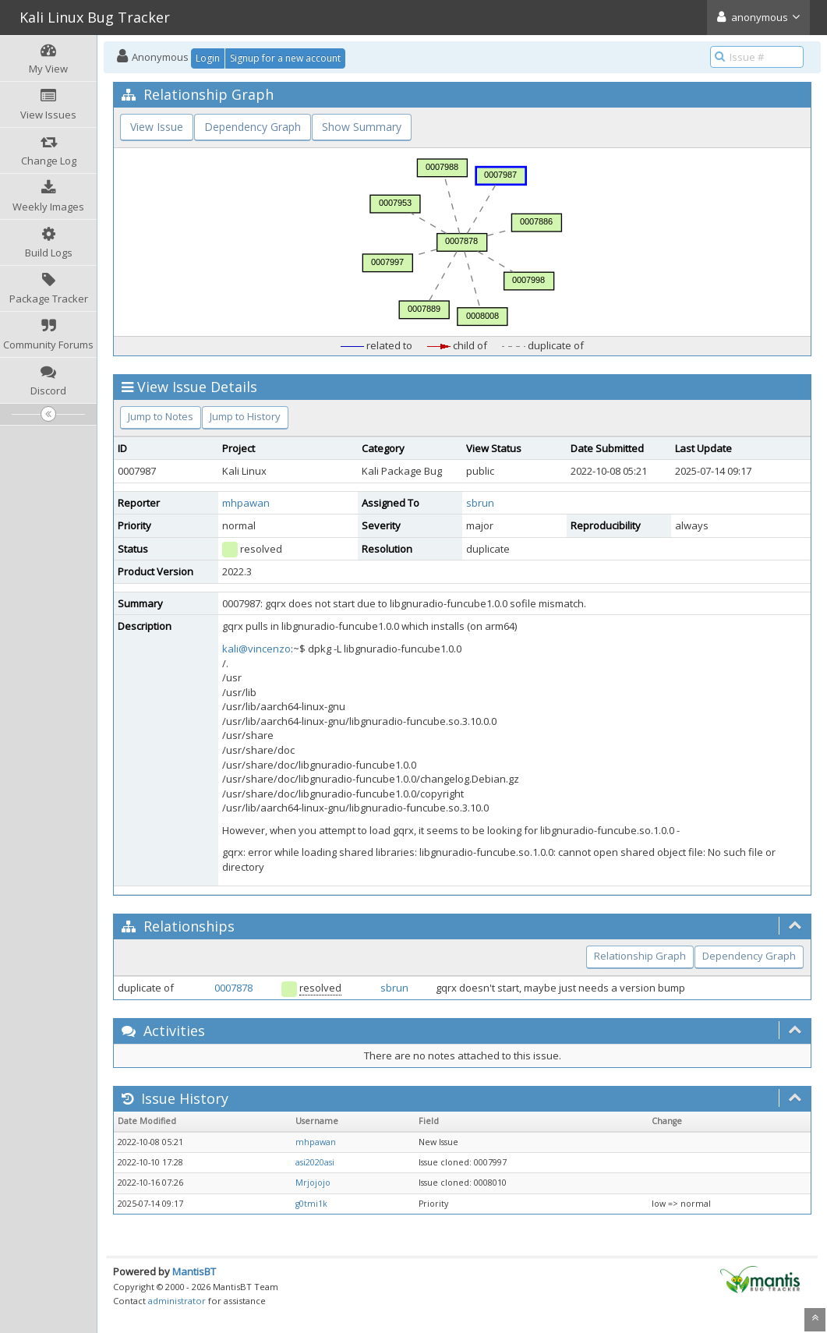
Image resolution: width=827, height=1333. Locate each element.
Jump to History (245, 416)
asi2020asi (314, 1162)
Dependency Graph (252, 126)
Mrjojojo (312, 1182)
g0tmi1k (311, 1203)
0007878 (233, 988)
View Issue (156, 126)
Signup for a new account (285, 58)
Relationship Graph (640, 956)
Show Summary (361, 126)
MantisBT (194, 1271)
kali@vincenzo (256, 649)
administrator (177, 1300)
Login (208, 58)
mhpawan (246, 503)
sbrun (480, 503)
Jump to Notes (160, 416)
